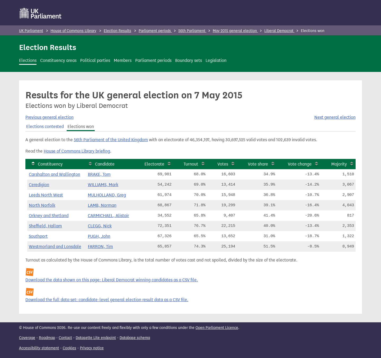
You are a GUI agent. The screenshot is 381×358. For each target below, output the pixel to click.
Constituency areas (58, 60)
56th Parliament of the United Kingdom (111, 139)
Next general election (335, 117)
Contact (65, 338)
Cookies (69, 348)
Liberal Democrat (279, 31)
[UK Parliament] (40, 13)
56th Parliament (192, 31)
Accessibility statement (39, 348)
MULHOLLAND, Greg (107, 195)
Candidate (105, 164)
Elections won (80, 126)
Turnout (191, 164)
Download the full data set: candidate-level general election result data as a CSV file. (106, 299)
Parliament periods (155, 31)
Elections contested (45, 126)
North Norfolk (42, 205)
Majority (339, 164)
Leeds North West (46, 195)
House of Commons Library (73, 31)
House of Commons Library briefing (77, 151)
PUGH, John (99, 236)
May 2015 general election (235, 31)
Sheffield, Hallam (45, 225)
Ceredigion (39, 184)
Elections (28, 60)
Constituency (50, 164)
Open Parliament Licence (217, 327)
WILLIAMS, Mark (103, 184)
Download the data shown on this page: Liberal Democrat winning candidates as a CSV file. (111, 279)
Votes (222, 164)
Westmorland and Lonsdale (55, 246)
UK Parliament (31, 31)
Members (122, 60)
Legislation (216, 60)
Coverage (27, 338)
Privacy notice (92, 348)
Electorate (154, 164)
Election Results (117, 31)
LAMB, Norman (102, 205)
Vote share (258, 164)
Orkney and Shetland (49, 215)
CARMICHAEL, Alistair (108, 215)
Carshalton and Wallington (54, 174)
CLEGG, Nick (100, 225)
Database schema (135, 338)
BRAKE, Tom (99, 174)
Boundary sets (188, 60)
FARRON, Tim (100, 246)
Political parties (95, 60)
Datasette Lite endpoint (96, 338)
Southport (38, 236)
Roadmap (47, 338)
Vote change (300, 164)
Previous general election (49, 117)
